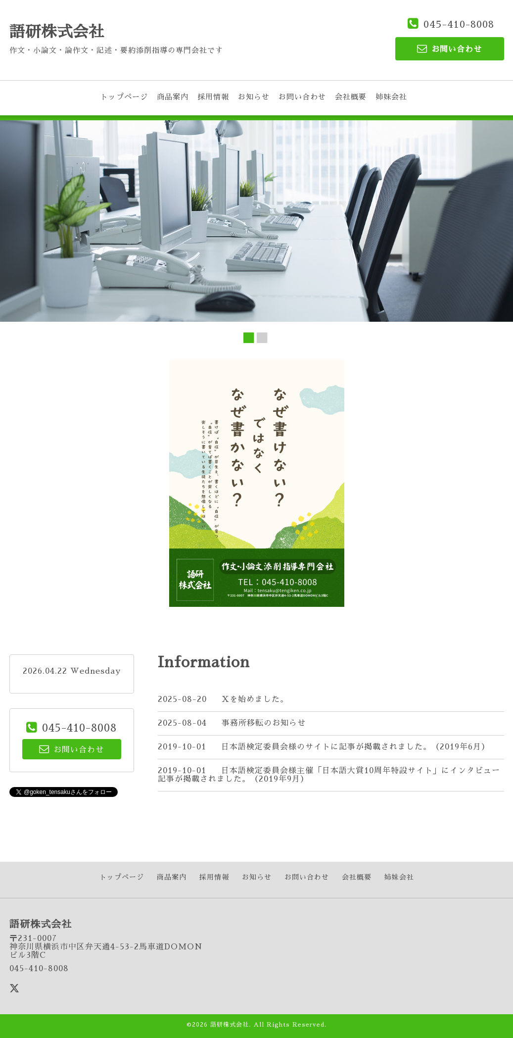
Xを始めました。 (255, 699)
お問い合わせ (302, 96)
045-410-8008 (458, 24)
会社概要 (351, 96)
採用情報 (213, 96)
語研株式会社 (56, 32)
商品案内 (172, 96)
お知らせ (254, 96)
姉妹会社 (391, 96)
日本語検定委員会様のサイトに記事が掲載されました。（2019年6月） (355, 747)
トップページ (124, 96)
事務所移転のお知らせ (264, 723)
